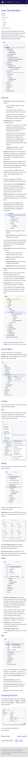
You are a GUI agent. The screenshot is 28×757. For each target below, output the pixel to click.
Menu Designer (21, 266)
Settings (4, 22)
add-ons (23, 151)
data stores (8, 163)
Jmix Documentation (6, 2)
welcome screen (18, 690)
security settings (17, 272)
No (21, 740)
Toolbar (3, 19)
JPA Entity (10, 416)
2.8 (25, 5)
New (4, 21)
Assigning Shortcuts (6, 28)
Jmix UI (7, 250)
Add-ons (19, 512)
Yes (16, 740)
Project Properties (9, 507)
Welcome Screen (5, 736)
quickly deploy (18, 283)
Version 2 (17, 2)
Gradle (4, 24)
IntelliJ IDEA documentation (13, 38)
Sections (4, 15)
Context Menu (5, 17)
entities (23, 196)
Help (4, 26)
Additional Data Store (20, 416)
